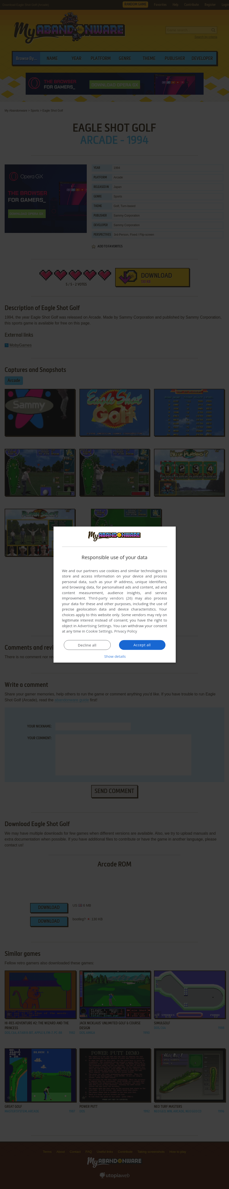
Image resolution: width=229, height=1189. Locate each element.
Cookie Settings (99, 631)
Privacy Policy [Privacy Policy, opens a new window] (125, 631)
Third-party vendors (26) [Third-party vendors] (110, 598)
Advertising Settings (94, 625)
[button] (114, 656)
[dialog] (115, 594)
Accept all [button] (142, 644)
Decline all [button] (87, 645)
